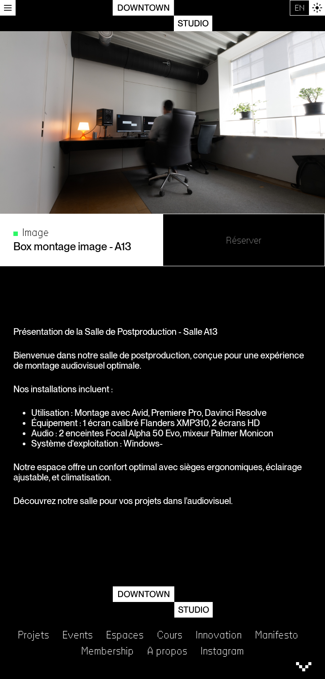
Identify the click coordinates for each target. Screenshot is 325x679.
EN (299, 7)
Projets (33, 635)
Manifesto (276, 635)
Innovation (219, 635)
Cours (169, 635)
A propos (167, 651)
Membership (107, 651)
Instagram (222, 651)
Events (77, 635)
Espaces (125, 635)
